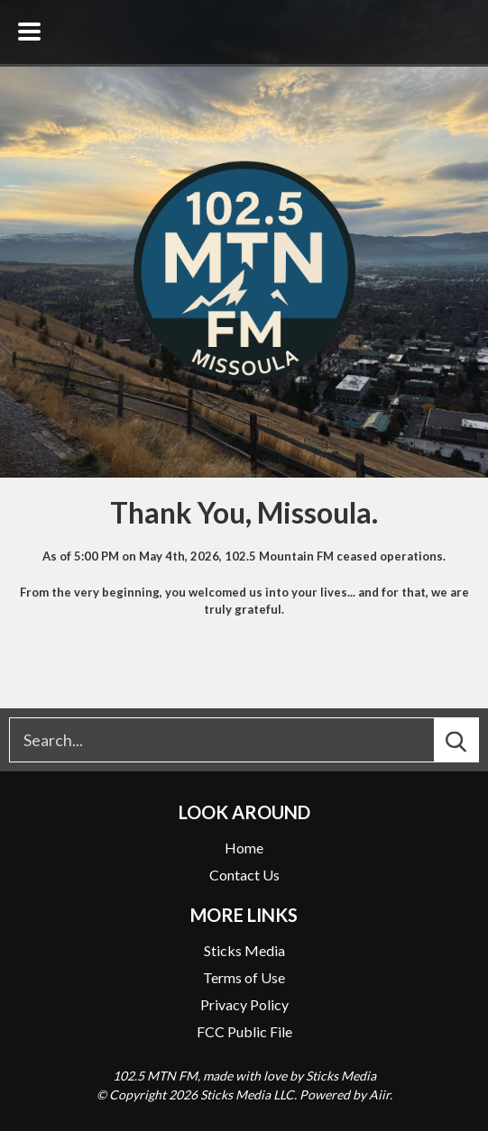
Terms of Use (244, 977)
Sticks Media (244, 950)
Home (244, 847)
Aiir (379, 1094)
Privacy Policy (244, 1004)
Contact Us (244, 874)
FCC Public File (244, 1031)
